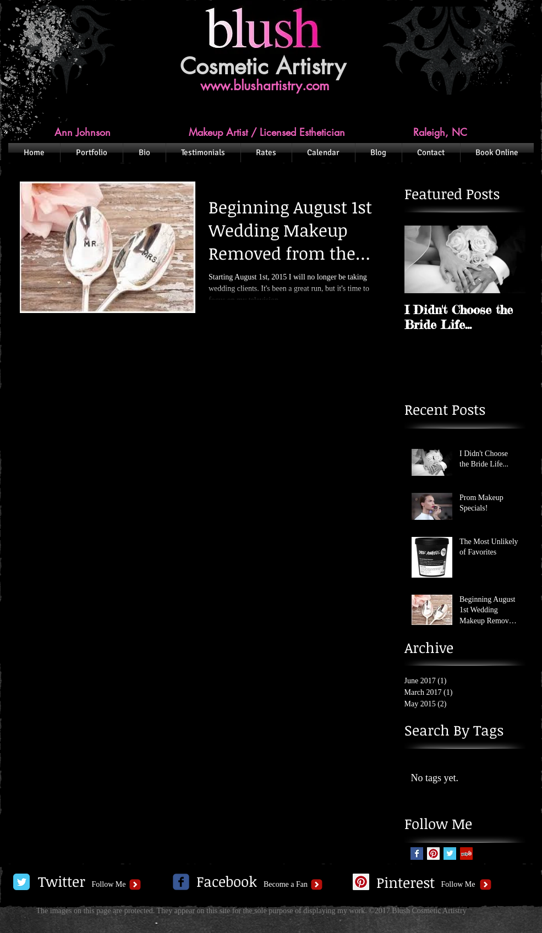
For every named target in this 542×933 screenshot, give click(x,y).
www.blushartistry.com (264, 85)
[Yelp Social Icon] (466, 853)
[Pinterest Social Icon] (433, 853)
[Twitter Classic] (21, 882)
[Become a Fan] (285, 885)
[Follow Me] (109, 885)
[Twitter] (61, 881)
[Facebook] (227, 881)
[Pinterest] (406, 882)
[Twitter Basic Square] (450, 853)
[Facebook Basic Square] (416, 853)
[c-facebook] (181, 882)
